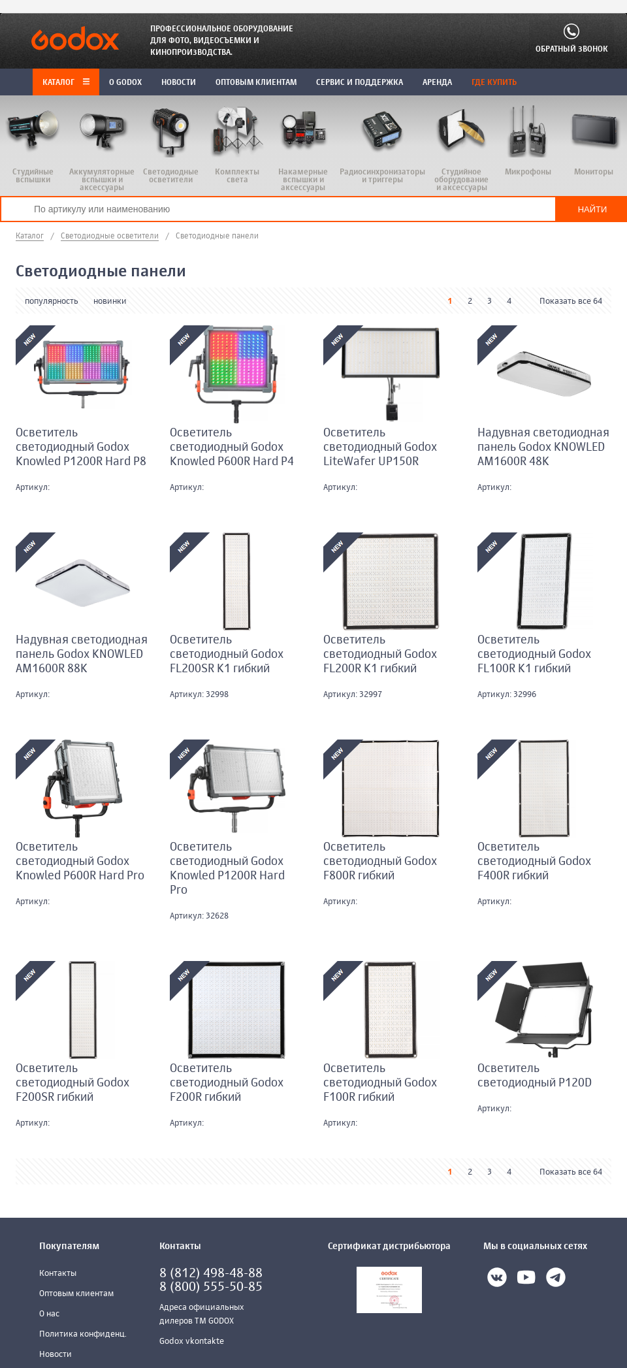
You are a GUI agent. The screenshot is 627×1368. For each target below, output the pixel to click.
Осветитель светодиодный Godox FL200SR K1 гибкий (226, 654)
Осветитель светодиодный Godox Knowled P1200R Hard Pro (227, 868)
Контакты (57, 1273)
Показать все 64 (570, 301)
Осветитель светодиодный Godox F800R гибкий (380, 861)
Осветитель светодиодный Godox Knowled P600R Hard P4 (232, 447)
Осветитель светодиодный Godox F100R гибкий (380, 1083)
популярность (51, 301)
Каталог (65, 83)
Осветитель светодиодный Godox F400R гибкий (534, 861)
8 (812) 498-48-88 (211, 1273)
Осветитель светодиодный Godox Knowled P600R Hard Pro (80, 861)
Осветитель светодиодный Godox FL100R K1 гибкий (534, 654)
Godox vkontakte (191, 1341)
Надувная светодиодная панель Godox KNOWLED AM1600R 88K (82, 654)
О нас (49, 1314)
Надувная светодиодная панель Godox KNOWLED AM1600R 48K (543, 447)
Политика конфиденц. (83, 1334)
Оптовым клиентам (76, 1294)
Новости (55, 1354)
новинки (110, 301)
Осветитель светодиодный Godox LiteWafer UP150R (380, 447)
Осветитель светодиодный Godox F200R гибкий (226, 1083)
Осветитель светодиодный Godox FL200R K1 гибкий (380, 654)
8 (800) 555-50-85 (211, 1287)
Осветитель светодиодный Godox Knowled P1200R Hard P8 (81, 447)
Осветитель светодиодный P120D (534, 1076)
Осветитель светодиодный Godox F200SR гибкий (72, 1083)
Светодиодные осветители (110, 236)
